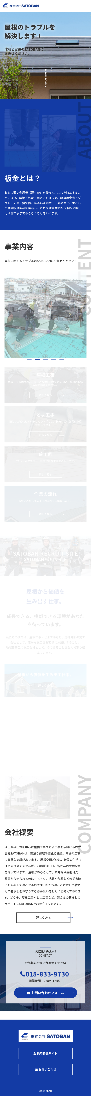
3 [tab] (45, 360)
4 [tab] (53, 360)
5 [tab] (61, 360)
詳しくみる (43, 917)
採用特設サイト (47, 1053)
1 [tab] (29, 360)
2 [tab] (37, 360)
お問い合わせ (47, 1069)
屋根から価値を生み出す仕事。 (45, 681)
